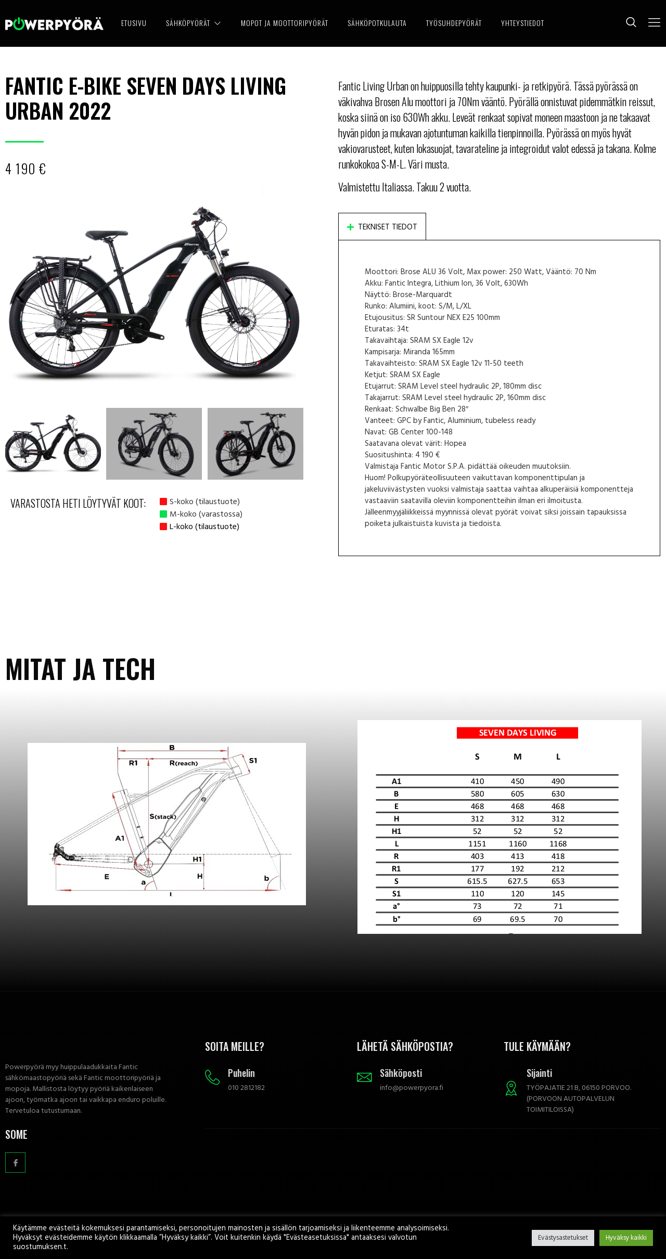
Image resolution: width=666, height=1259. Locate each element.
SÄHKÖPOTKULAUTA (374, 23)
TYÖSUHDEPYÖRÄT (453, 23)
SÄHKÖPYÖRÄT (195, 23)
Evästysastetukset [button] (563, 1237)
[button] (19, 295)
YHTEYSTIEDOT (523, 23)
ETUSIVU (134, 23)
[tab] (382, 226)
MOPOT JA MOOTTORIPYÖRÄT (271, 23)
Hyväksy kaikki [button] (626, 1237)
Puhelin (241, 1073)
